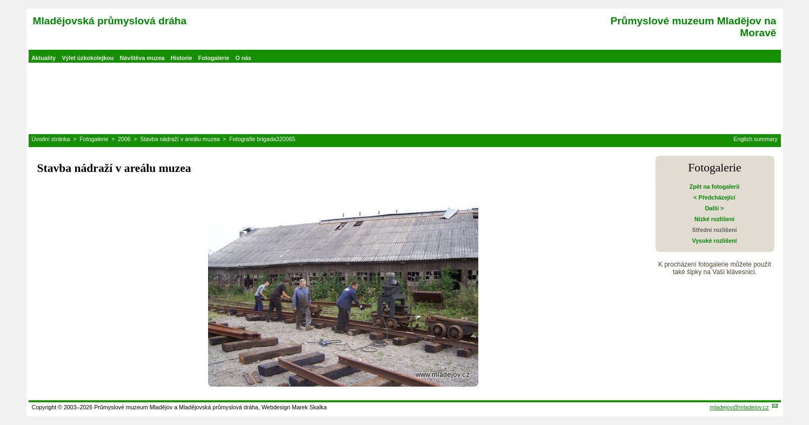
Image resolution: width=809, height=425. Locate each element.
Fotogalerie (213, 58)
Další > (714, 208)
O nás (243, 58)
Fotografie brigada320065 (262, 139)
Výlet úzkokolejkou (87, 58)
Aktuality (43, 58)
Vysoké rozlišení (714, 240)
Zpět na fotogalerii (714, 186)
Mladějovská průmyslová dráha (110, 20)
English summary (755, 139)
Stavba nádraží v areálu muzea (180, 139)
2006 (124, 139)
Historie (181, 58)
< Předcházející (714, 197)
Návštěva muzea (142, 58)
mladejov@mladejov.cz (739, 407)
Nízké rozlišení (714, 219)
